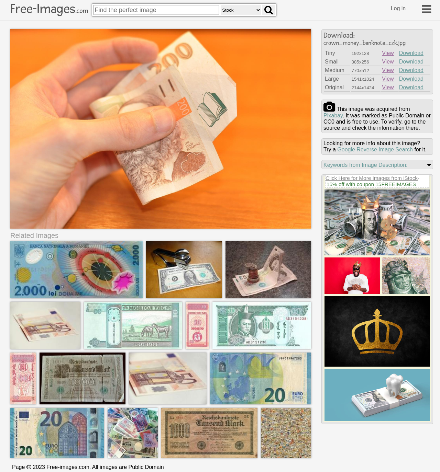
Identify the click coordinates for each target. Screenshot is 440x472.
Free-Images (49, 9)
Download (411, 53)
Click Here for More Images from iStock (372, 178)
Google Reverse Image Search (375, 149)
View (388, 53)
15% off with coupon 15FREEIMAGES (371, 184)
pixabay (333, 115)
